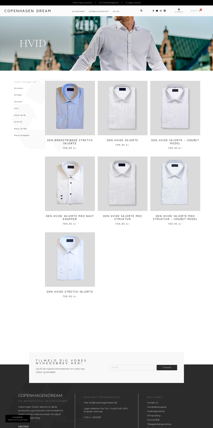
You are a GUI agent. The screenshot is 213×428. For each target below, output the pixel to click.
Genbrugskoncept (99, 11)
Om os (116, 11)
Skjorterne (78, 11)
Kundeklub (179, 11)
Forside (17, 82)
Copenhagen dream (27, 11)
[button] (141, 11)
